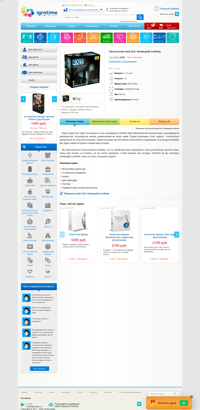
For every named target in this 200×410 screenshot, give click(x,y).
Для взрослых (35, 49)
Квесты (64, 109)
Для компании (92, 107)
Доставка (108, 392)
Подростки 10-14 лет (70, 112)
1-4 (124, 78)
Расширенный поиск (128, 21)
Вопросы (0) (164, 121)
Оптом (113, 26)
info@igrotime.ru (34, 406)
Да (183, 402)
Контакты (134, 26)
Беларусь (91, 5)
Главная (30, 26)
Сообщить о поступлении (123, 61)
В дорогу (72, 109)
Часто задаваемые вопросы (130, 392)
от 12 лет (128, 73)
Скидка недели (39, 87)
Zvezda (135, 99)
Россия (68, 5)
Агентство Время (78, 234)
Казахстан (78, 5)
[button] (176, 235)
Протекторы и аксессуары (104, 121)
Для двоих (80, 107)
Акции (71, 26)
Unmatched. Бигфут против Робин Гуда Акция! (39, 118)
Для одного (70, 107)
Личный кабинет (169, 8)
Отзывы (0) (134, 121)
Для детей (33, 57)
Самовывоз (92, 26)
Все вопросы (39, 368)
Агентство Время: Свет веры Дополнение (160, 236)
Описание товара (74, 121)
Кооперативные (84, 109)
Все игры (51, 26)
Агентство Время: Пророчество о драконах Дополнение (119, 237)
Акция (31, 80)
